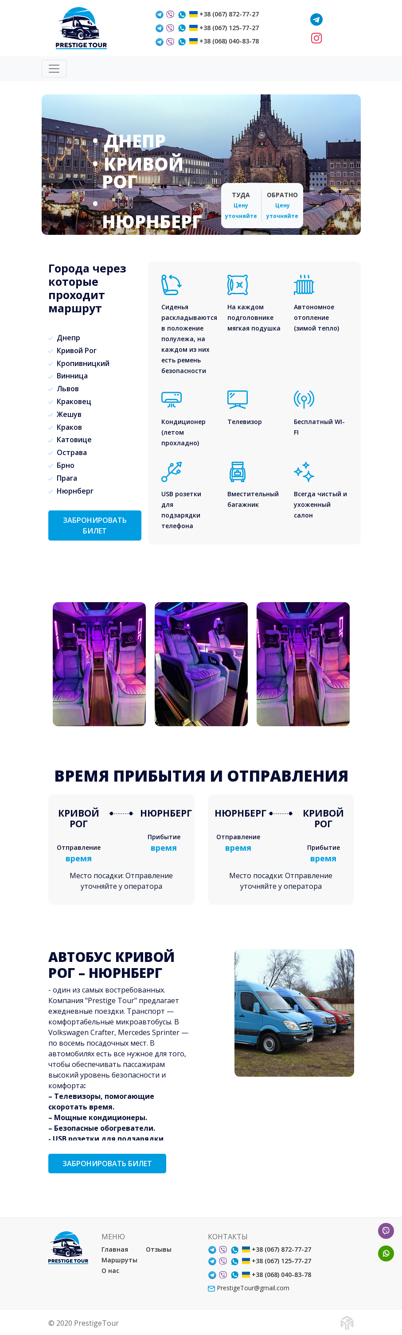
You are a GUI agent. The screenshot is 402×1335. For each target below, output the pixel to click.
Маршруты (119, 1260)
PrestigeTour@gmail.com (248, 1288)
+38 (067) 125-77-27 (229, 27)
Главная (114, 1249)
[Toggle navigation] (54, 69)
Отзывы (159, 1249)
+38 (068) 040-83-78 (229, 41)
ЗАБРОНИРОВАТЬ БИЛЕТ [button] (95, 525)
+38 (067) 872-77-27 (229, 14)
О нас (110, 1270)
